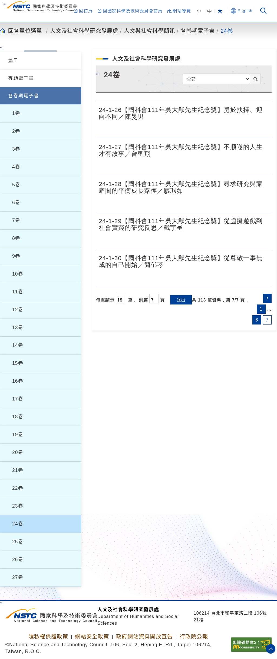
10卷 (17, 274)
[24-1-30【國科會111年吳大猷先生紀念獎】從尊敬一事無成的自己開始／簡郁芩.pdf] (263, 276)
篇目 (13, 60)
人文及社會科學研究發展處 (84, 30)
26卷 (17, 559)
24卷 (227, 30)
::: (4, 3)
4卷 (16, 167)
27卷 (17, 577)
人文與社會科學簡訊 (149, 30)
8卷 (16, 238)
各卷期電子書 (198, 30)
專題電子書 (21, 78)
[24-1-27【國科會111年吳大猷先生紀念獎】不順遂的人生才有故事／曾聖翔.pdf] (263, 165)
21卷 (17, 470)
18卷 (17, 416)
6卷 (16, 202)
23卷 (17, 506)
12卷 (17, 309)
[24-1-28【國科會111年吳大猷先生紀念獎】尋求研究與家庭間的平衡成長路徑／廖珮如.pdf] (263, 202)
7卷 (16, 220)
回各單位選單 (25, 30)
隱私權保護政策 (48, 637)
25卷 (17, 541)
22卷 (17, 488)
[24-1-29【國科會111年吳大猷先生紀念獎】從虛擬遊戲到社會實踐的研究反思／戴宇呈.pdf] (263, 239)
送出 (181, 300)
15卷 (17, 363)
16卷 (17, 381)
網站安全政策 (92, 637)
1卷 (16, 113)
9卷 (16, 256)
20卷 (17, 452)
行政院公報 (194, 637)
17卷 (17, 399)
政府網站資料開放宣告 (144, 637)
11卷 (17, 291)
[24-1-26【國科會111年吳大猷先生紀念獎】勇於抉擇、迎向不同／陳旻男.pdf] (263, 128)
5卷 (16, 184)
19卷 (17, 434)
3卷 (16, 149)
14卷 (17, 345)
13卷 (17, 327)
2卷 (16, 131)
